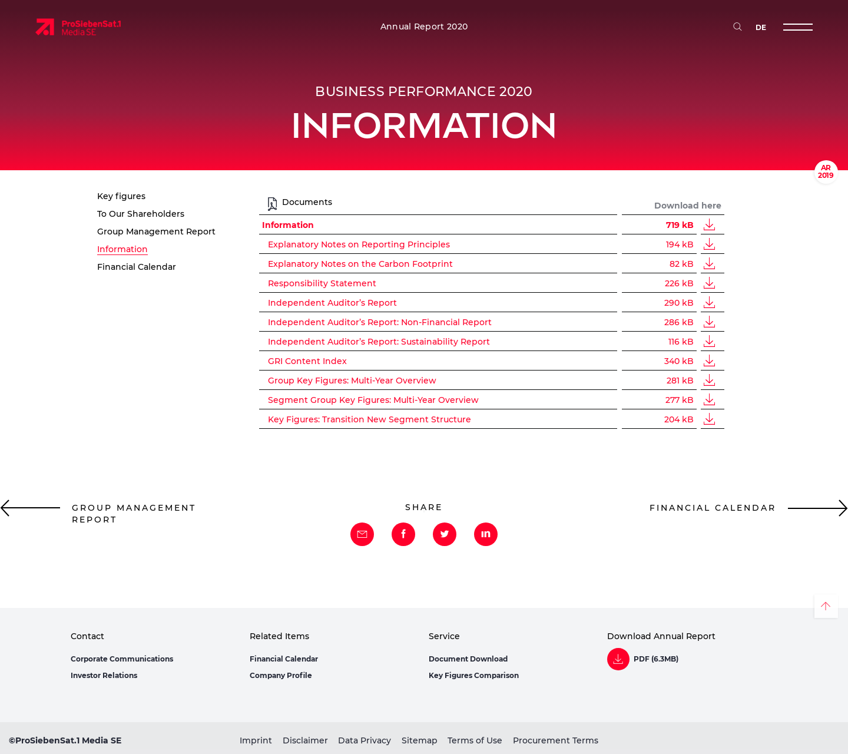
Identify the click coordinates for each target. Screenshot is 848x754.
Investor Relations (104, 675)
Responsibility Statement (322, 283)
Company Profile (281, 675)
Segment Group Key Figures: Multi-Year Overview (373, 400)
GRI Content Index (307, 361)
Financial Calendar (284, 658)
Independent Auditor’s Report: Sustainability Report (379, 341)
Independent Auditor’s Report (332, 302)
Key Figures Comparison (474, 675)
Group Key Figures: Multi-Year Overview (352, 380)
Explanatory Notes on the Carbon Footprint (360, 264)
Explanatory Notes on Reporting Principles (359, 244)
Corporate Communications (122, 658)
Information (288, 225)
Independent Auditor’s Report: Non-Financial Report (380, 322)
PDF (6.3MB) (656, 659)
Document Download (468, 658)
